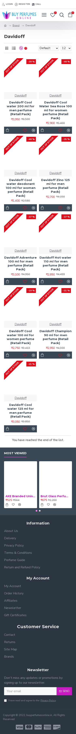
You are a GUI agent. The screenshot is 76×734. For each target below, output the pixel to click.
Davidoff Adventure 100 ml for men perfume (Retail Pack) (20, 263)
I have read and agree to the (30, 700)
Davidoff (21, 95)
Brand (16, 25)
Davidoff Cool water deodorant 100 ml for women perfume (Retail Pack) (20, 188)
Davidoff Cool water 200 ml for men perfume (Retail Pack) (20, 108)
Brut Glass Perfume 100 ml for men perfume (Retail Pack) (56, 496)
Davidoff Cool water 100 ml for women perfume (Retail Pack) (20, 337)
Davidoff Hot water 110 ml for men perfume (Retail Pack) (55, 263)
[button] (36, 511)
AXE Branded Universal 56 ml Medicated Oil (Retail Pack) (20, 496)
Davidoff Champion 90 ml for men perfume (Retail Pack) (56, 337)
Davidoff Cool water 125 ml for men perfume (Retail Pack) (20, 411)
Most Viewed (15, 453)
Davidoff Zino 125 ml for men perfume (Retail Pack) (55, 186)
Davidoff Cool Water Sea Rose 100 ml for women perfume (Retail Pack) (55, 110)
